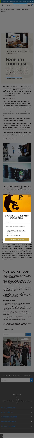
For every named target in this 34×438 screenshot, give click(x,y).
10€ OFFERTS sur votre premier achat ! (17, 217)
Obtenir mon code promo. (17, 239)
